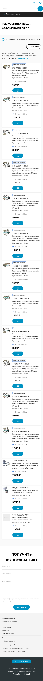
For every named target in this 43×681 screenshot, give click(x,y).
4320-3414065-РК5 (20, 396)
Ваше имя (6, 566)
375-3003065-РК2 (20, 101)
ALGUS (27, 674)
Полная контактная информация (13, 651)
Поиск (40, 8)
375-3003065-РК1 (19, 68)
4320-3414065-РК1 (20, 266)
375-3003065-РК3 (20, 133)
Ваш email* (6, 574)
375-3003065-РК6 (20, 233)
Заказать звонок (21, 661)
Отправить (21, 607)
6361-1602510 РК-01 (20, 515)
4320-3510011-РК (19, 461)
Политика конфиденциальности (21, 671)
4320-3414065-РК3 (20, 331)
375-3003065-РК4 (20, 166)
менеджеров (23, 58)
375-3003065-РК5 (20, 198)
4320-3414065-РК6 (20, 431)
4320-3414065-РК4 (20, 364)
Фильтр (35, 46)
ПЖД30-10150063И (20, 488)
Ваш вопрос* (7, 581)
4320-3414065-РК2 (20, 299)
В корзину (17, 90)
